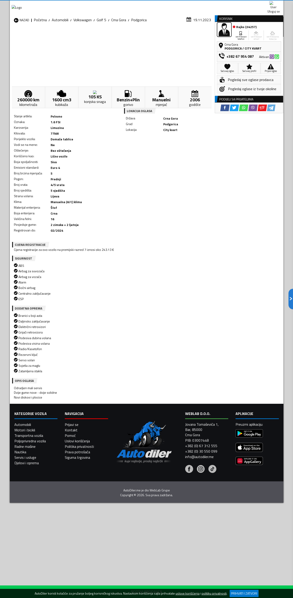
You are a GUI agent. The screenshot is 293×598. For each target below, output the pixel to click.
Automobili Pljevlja (176, 520)
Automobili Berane (126, 503)
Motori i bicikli (24, 587)
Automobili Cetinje (77, 509)
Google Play (116, 4)
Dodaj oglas (268, 35)
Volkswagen (82, 44)
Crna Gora (118, 44)
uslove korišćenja (188, 593)
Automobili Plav (124, 520)
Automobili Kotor (125, 514)
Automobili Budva (27, 509)
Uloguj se (251, 4)
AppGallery (175, 5)
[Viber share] (168, 153)
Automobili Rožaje (126, 525)
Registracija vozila (231, 35)
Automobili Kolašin (77, 514)
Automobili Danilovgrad (130, 509)
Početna (40, 44)
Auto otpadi (158, 35)
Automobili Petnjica (78, 520)
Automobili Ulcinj (26, 531)
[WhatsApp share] (159, 153)
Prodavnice (66, 35)
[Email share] (178, 153)
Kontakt (227, 4)
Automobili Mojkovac (178, 514)
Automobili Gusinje (176, 509)
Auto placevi (97, 35)
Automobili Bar (74, 503)
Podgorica (139, 44)
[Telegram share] (187, 153)
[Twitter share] (150, 153)
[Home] (14, 35)
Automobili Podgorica (79, 525)
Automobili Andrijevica (31, 503)
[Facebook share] (140, 153)
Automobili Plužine (28, 525)
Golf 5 (101, 44)
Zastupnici (128, 35)
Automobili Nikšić (27, 520)
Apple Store (146, 4)
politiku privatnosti (214, 593)
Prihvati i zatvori (244, 593)
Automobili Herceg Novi (32, 514)
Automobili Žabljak (126, 531)
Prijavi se (71, 581)
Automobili (60, 44)
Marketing (202, 5)
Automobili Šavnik (77, 531)
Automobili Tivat (174, 525)
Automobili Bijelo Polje (179, 503)
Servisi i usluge (192, 35)
